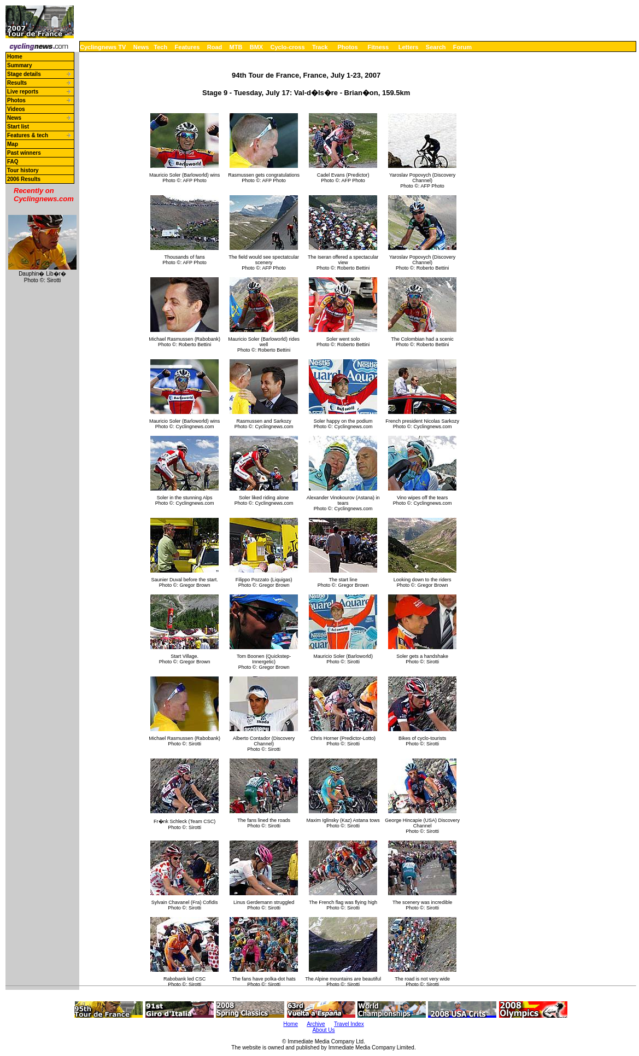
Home (14, 57)
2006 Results (23, 179)
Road (214, 47)
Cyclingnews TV (103, 47)
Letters (408, 47)
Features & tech (27, 135)
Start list (18, 127)
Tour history (23, 170)
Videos (16, 109)
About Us (323, 1030)
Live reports (22, 92)
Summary (19, 65)
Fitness (378, 47)
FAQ (13, 162)
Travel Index (349, 1024)
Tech (160, 47)
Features (187, 47)
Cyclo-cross (288, 47)
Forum (462, 47)
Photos (347, 47)
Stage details (24, 74)
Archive (316, 1024)
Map (12, 144)
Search (436, 47)
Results (17, 83)
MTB (236, 47)
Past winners (24, 153)
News (141, 47)
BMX (256, 47)
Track (320, 47)
